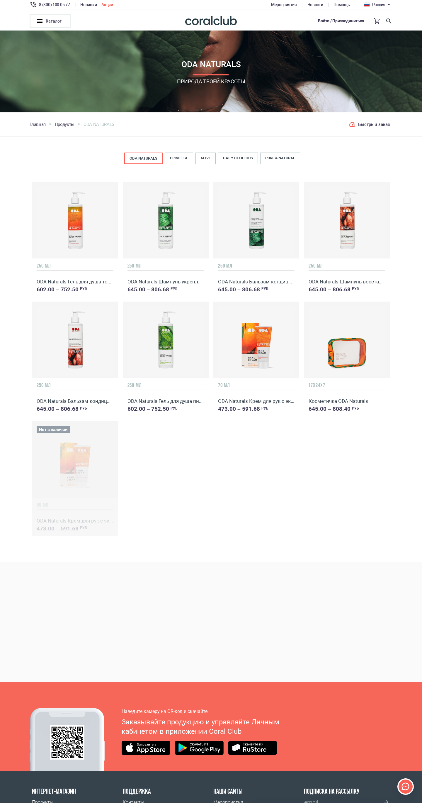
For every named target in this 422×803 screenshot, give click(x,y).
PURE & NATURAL (280, 158)
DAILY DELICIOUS (238, 158)
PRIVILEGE (179, 158)
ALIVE (205, 158)
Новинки (88, 5)
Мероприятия (284, 5)
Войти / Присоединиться (341, 20)
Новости (315, 5)
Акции (107, 5)
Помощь (341, 4)
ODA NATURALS (143, 158)
